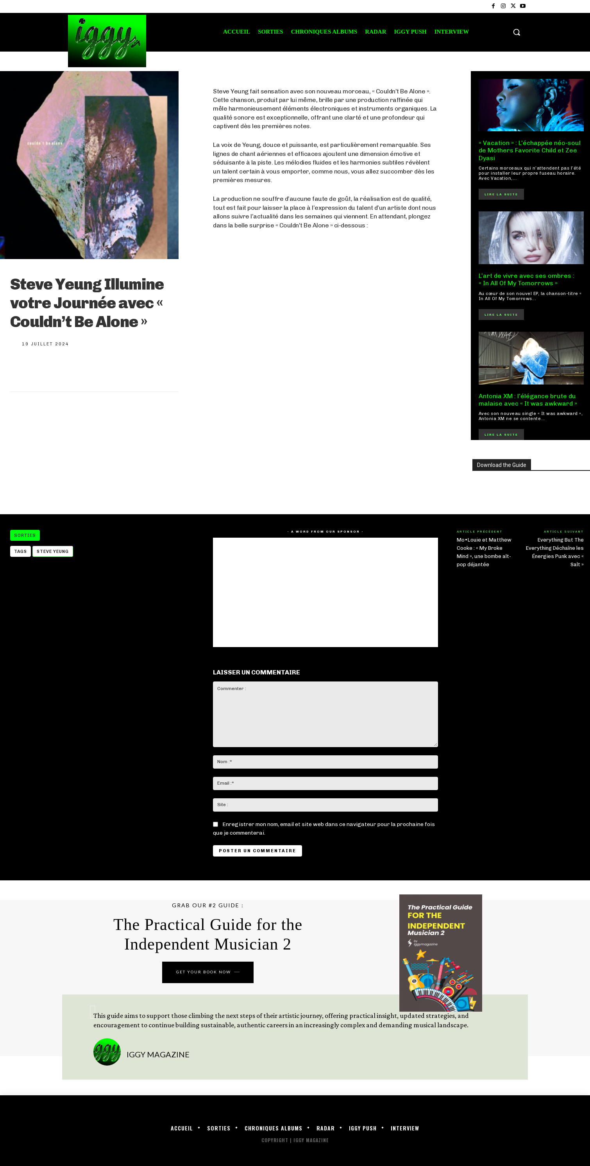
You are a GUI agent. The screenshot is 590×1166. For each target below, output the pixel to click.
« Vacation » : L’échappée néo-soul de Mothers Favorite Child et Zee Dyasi (530, 150)
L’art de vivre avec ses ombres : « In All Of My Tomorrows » (526, 279)
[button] (516, 32)
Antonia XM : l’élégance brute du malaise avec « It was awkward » (528, 399)
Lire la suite (501, 194)
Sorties (25, 535)
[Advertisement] (325, 440)
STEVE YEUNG (53, 551)
